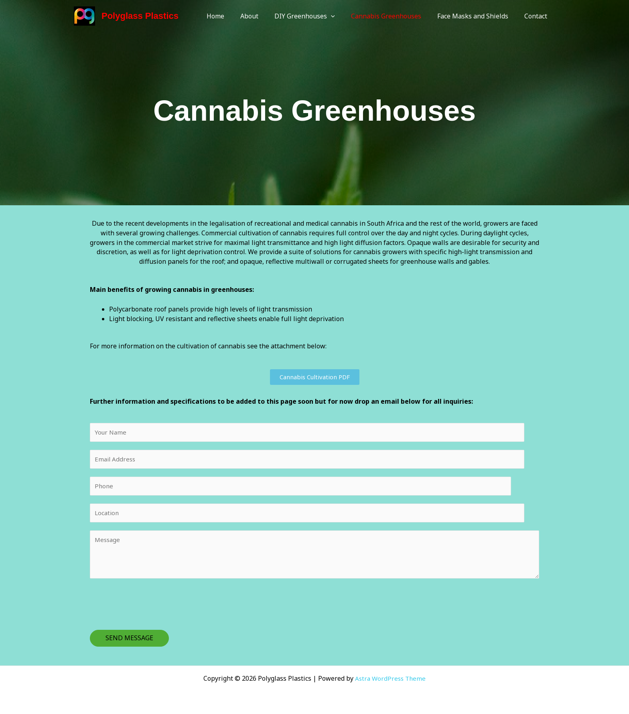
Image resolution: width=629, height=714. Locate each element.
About (264, 16)
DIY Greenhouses (316, 16)
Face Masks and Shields (477, 16)
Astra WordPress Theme (390, 678)
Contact (537, 16)
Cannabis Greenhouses (394, 16)
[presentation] (151, 606)
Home (233, 16)
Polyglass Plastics (140, 16)
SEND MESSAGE (129, 642)
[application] (342, 16)
